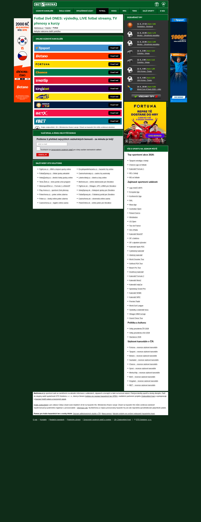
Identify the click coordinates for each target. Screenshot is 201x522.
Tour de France (135, 324)
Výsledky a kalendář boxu (139, 408)
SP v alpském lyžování (137, 340)
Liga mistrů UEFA (135, 286)
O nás (35, 517)
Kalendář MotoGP (136, 332)
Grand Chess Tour (136, 416)
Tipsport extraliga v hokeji (138, 259)
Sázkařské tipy (134, 115)
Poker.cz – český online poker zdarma (53, 104)
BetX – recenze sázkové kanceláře (142, 475)
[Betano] (22, 102)
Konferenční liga (135, 294)
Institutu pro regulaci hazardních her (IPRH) (101, 494)
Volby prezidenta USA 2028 (139, 431)
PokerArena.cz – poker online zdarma (53, 100)
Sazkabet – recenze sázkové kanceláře (144, 458)
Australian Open (135, 307)
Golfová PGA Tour (136, 361)
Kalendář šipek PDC (136, 345)
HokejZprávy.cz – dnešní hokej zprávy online (56, 83)
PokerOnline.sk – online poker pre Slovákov (95, 109)
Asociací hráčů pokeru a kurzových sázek (50, 497)
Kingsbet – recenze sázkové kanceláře (143, 479)
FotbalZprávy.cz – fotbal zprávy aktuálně (54, 79)
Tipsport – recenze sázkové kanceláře (143, 449)
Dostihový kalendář (136, 370)
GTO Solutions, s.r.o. (144, 517)
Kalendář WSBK (135, 391)
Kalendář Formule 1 (136, 267)
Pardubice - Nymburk (145, 124)
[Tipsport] (178, 102)
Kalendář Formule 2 (136, 374)
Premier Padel (134, 399)
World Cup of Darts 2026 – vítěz (149, 187)
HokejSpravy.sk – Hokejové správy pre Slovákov (97, 96)
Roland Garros (134, 311)
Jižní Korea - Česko (144, 169)
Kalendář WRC (135, 395)
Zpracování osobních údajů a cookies (97, 517)
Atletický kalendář (135, 353)
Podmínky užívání (74, 517)
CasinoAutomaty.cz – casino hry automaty (94, 79)
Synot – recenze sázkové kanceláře (142, 466)
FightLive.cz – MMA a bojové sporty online (55, 75)
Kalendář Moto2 (135, 378)
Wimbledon (133, 315)
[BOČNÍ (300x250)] (145, 241)
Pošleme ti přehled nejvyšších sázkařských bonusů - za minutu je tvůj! (75, 45)
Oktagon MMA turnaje (137, 412)
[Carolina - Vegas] (131, 150)
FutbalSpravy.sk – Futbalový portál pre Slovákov (97, 100)
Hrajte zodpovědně (41, 503)
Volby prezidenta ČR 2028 (139, 426)
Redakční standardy (56, 517)
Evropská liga (134, 290)
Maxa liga (132, 303)
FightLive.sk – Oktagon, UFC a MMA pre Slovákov (97, 92)
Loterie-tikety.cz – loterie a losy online (93, 83)
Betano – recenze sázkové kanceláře (143, 454)
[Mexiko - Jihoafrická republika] (131, 132)
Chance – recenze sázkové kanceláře (143, 462)
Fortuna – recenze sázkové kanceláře (143, 445)
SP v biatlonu (134, 336)
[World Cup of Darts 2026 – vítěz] (131, 185)
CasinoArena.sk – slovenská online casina (94, 104)
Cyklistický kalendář (136, 349)
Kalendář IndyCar (135, 382)
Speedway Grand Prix (137, 387)
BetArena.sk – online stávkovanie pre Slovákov (96, 88)
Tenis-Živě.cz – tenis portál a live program (54, 88)
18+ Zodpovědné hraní (122, 517)
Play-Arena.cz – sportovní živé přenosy (53, 96)
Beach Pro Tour (135, 366)
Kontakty (43, 517)
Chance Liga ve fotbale (138, 263)
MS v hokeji (133, 271)
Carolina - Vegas (143, 151)
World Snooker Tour (136, 357)
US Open (132, 319)
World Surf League (136, 404)
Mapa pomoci (107, 511)
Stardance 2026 (135, 435)
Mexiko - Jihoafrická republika (148, 133)
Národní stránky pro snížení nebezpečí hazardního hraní (134, 511)
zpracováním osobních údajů (62, 56)
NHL (131, 298)
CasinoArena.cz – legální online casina (53, 109)
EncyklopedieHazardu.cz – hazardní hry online (96, 75)
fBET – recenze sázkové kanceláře (142, 483)
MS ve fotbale (134, 275)
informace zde (82, 506)
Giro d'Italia (133, 328)
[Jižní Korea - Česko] (131, 167)
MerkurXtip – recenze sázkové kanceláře (144, 471)
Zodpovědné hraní (148, 494)
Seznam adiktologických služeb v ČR (87, 511)
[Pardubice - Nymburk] (131, 123)
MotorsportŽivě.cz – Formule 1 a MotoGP (54, 92)
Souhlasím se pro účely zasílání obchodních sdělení (71, 56)
